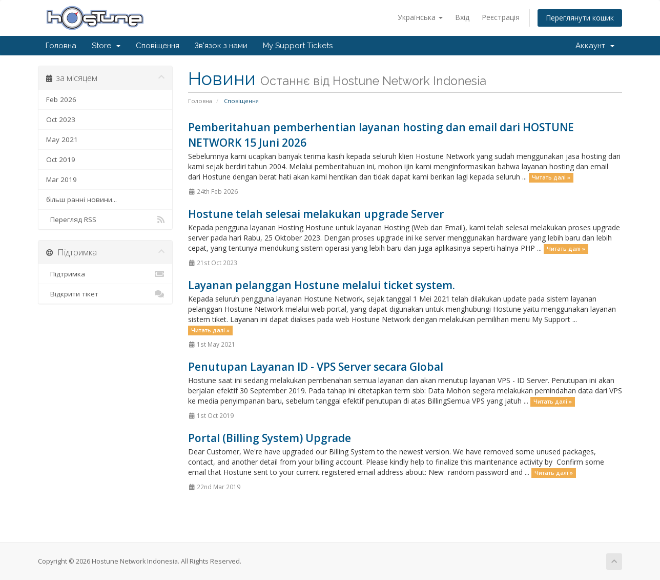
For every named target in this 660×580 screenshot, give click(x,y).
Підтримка (105, 274)
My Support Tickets (298, 45)
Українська (420, 17)
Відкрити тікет (105, 294)
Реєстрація (501, 17)
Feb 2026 (61, 99)
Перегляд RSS (105, 219)
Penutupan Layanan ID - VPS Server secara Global (315, 366)
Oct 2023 (60, 119)
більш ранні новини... (81, 199)
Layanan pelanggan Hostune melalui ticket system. (321, 285)
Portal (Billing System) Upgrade (269, 438)
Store (106, 45)
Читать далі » (551, 177)
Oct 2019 (60, 159)
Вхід (462, 17)
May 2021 (62, 139)
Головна (61, 45)
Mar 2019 (61, 179)
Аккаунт (594, 45)
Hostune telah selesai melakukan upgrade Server (316, 214)
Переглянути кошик (580, 18)
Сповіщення (157, 45)
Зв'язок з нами (221, 45)
